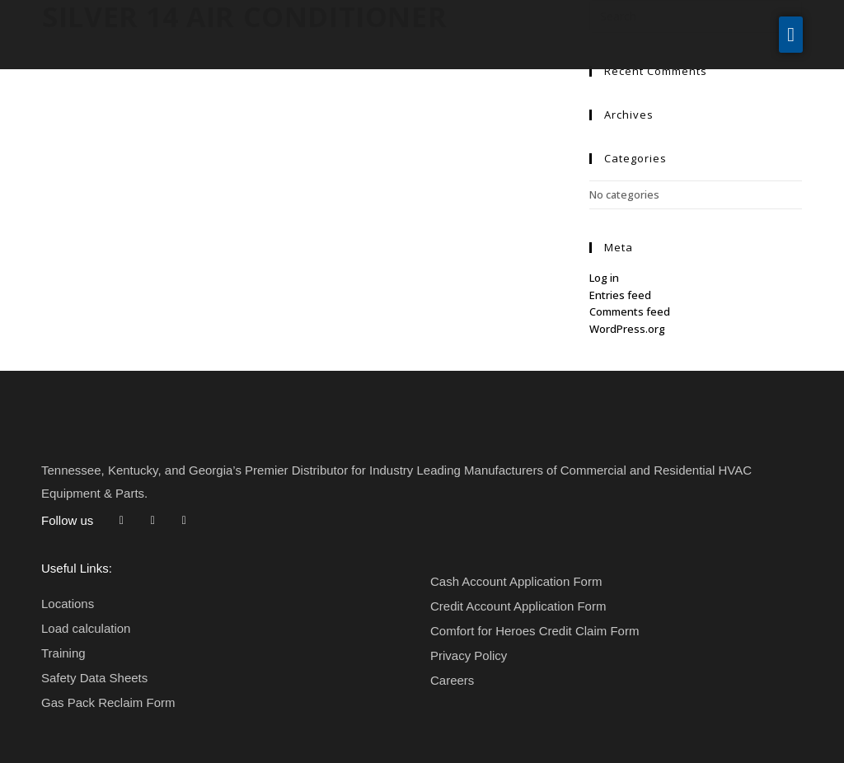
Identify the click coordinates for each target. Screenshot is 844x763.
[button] (791, 34)
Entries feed (620, 295)
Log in (604, 277)
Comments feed (629, 311)
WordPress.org (627, 328)
